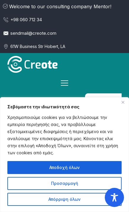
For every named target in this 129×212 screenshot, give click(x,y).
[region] (64, 154)
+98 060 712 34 (22, 19)
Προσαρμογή (64, 183)
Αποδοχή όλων (64, 167)
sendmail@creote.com (29, 33)
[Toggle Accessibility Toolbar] (114, 197)
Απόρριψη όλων (64, 199)
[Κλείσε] (122, 102)
